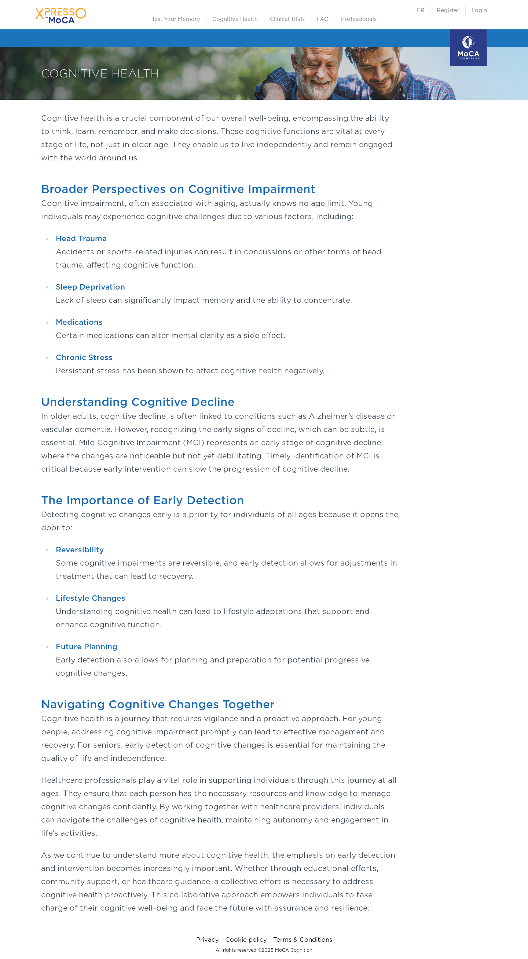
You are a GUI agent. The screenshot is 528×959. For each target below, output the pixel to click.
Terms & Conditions (302, 939)
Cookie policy (246, 939)
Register (448, 10)
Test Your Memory (176, 19)
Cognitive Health (235, 19)
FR (421, 10)
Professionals (359, 19)
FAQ (323, 19)
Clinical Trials (287, 19)
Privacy (207, 939)
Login (479, 10)
